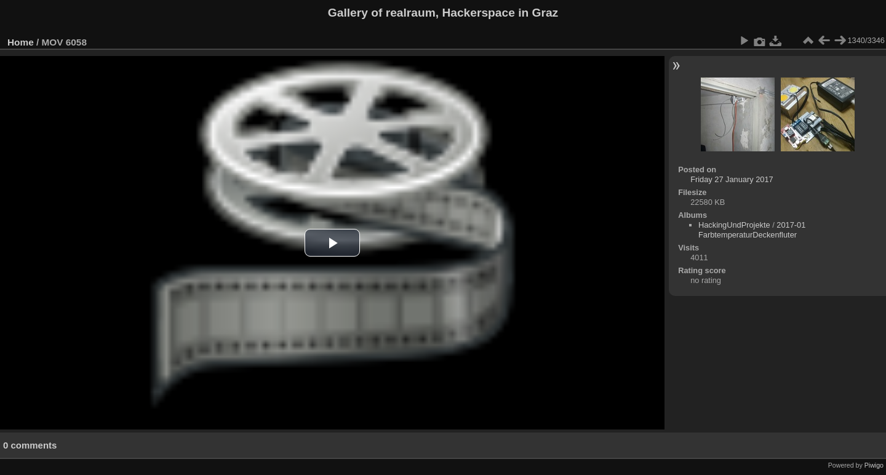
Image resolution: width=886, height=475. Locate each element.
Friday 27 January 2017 (731, 179)
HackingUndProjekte (734, 225)
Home (20, 42)
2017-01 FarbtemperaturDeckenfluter (751, 229)
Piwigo (874, 465)
